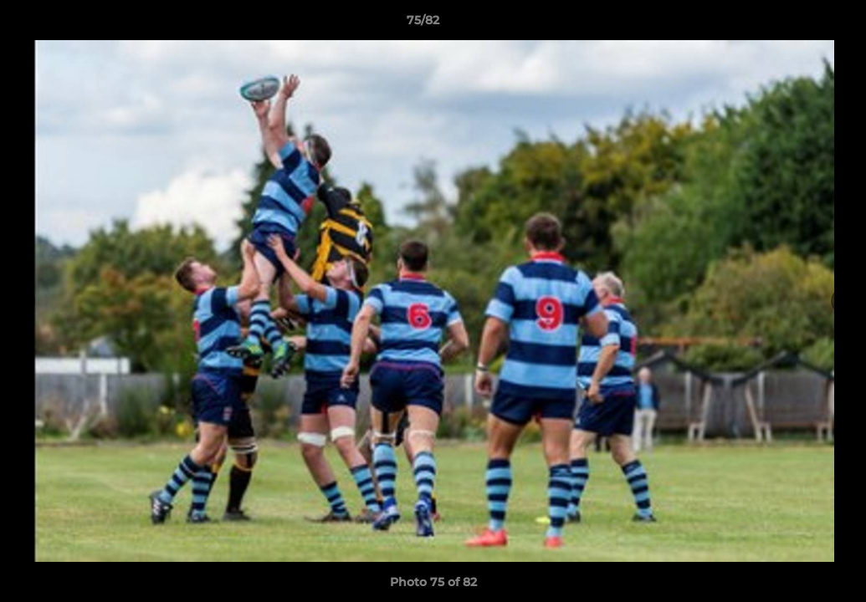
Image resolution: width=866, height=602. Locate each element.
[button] (796, 24)
